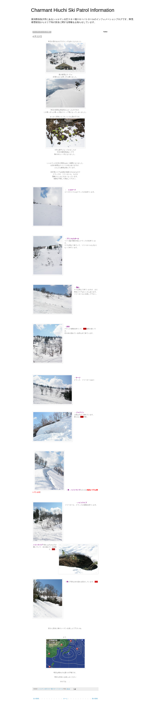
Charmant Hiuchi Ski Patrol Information (72, 10)
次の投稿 (36, 698)
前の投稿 (95, 698)
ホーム (65, 698)
